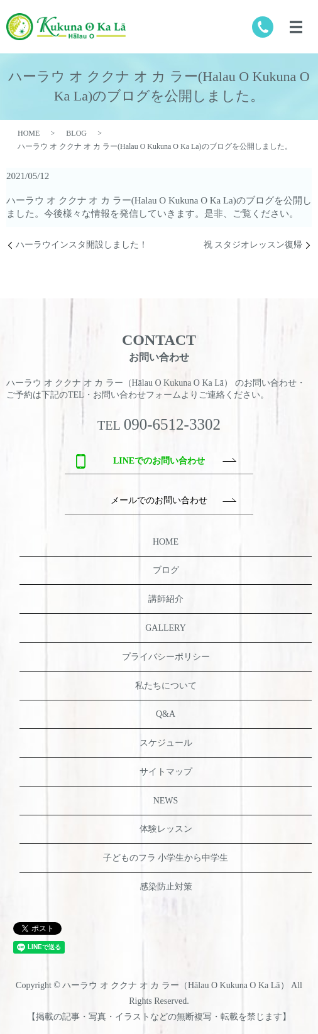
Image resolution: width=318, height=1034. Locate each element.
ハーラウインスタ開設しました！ (82, 244)
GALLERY (165, 628)
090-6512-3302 (172, 424)
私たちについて (166, 685)
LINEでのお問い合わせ (159, 460)
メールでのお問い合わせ (159, 500)
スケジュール (166, 743)
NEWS (165, 800)
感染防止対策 (166, 886)
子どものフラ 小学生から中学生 (166, 858)
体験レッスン (166, 829)
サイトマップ (166, 771)
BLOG (76, 133)
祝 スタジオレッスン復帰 (253, 244)
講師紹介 (166, 599)
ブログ (166, 570)
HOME (29, 133)
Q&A (165, 714)
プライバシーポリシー (166, 656)
